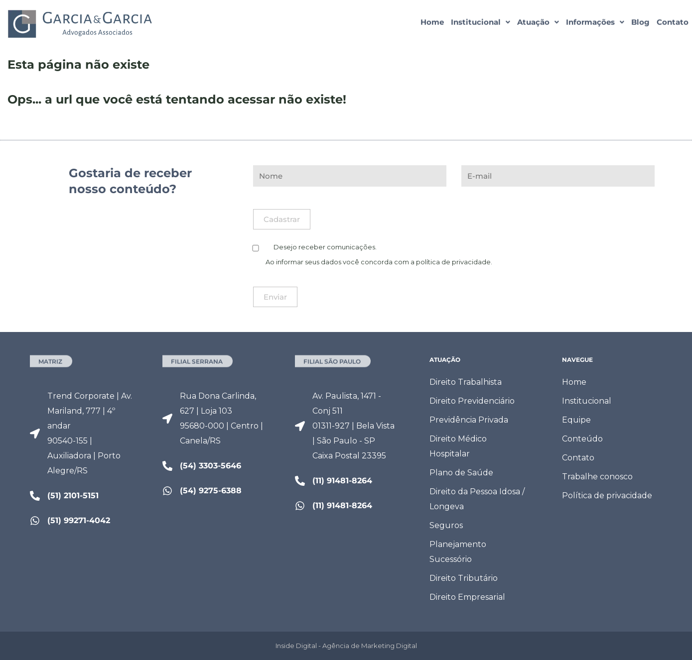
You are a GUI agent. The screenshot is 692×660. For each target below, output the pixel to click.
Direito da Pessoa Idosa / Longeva (477, 499)
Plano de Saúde (461, 472)
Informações (595, 23)
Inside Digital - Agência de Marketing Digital (346, 646)
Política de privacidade (607, 495)
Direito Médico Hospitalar (458, 446)
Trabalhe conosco (597, 476)
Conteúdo (582, 438)
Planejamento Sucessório (457, 552)
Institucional (480, 23)
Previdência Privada (468, 420)
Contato (673, 23)
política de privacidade (453, 262)
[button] (480, 23)
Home (432, 23)
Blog (640, 23)
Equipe (576, 420)
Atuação (538, 23)
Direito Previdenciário (472, 401)
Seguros (446, 525)
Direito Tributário (463, 578)
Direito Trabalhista (465, 382)
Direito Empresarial (467, 597)
